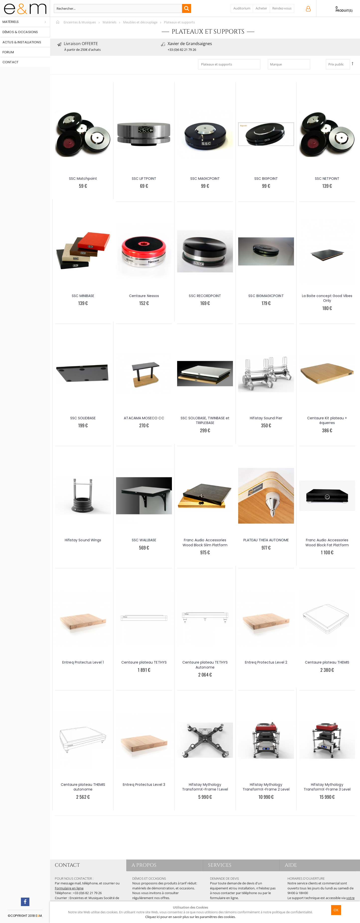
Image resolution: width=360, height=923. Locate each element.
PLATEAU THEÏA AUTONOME (266, 540)
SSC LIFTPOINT (144, 178)
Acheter (261, 8)
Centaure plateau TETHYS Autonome (205, 665)
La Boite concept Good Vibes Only (327, 298)
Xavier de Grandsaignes (190, 43)
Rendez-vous (281, 8)
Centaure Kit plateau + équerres (327, 421)
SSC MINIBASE (83, 295)
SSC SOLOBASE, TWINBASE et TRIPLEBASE (205, 421)
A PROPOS (144, 865)
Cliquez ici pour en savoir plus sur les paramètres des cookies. (190, 917)
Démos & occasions (20, 32)
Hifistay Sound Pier (266, 418)
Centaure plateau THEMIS (327, 662)
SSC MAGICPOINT (205, 178)
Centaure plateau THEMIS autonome (83, 787)
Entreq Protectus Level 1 (83, 662)
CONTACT (67, 865)
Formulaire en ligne (69, 888)
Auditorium (241, 8)
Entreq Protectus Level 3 (144, 784)
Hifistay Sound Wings (83, 540)
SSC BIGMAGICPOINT (266, 295)
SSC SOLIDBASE (83, 418)
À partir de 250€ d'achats (82, 49)
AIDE (291, 865)
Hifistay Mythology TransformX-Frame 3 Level (327, 787)
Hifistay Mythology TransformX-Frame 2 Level (266, 787)
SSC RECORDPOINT (205, 295)
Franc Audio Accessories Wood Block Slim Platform (205, 543)
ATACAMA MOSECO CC (144, 418)
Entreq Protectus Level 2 (266, 662)
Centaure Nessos (144, 295)
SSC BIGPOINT (266, 178)
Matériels (10, 21)
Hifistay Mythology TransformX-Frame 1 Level (205, 787)
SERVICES (220, 865)
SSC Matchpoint (83, 178)
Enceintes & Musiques (80, 22)
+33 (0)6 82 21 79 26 (182, 49)
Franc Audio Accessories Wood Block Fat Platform (327, 543)
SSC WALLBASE (144, 540)
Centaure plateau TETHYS (144, 662)
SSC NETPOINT (327, 178)
